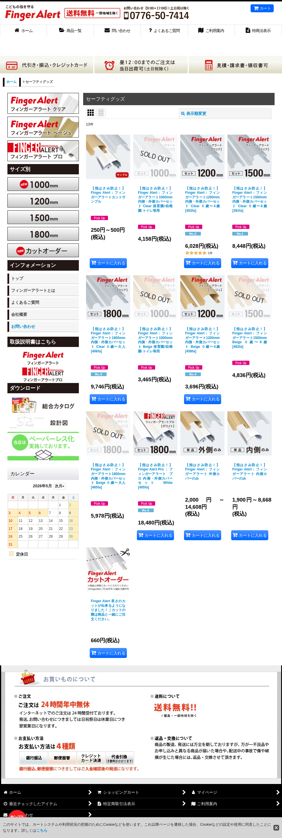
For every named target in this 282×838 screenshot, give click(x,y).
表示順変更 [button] (193, 113)
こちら (41, 830)
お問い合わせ (23, 326)
